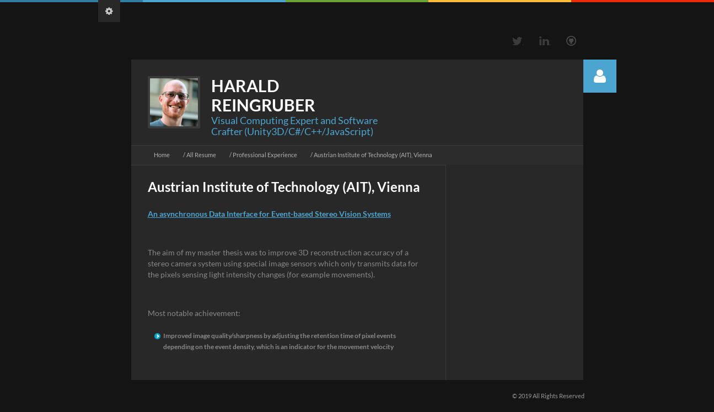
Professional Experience (265, 154)
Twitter (517, 41)
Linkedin (544, 41)
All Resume (201, 154)
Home (162, 154)
